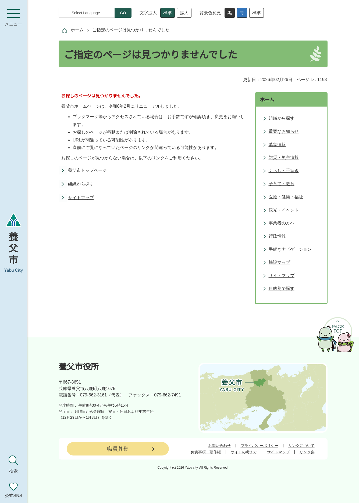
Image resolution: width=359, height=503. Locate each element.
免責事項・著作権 (206, 452)
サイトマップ (81, 197)
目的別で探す (281, 288)
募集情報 (277, 144)
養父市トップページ (87, 170)
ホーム (77, 30)
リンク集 (307, 452)
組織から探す (81, 184)
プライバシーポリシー (259, 445)
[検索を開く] (13, 464)
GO (123, 13)
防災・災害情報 (284, 157)
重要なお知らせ (284, 131)
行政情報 (277, 236)
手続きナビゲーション (290, 249)
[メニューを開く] (13, 17)
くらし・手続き (284, 170)
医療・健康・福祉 (286, 197)
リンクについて (301, 445)
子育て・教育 (281, 183)
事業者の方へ (281, 223)
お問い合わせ (219, 445)
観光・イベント (284, 210)
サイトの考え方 (244, 452)
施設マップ (279, 262)
